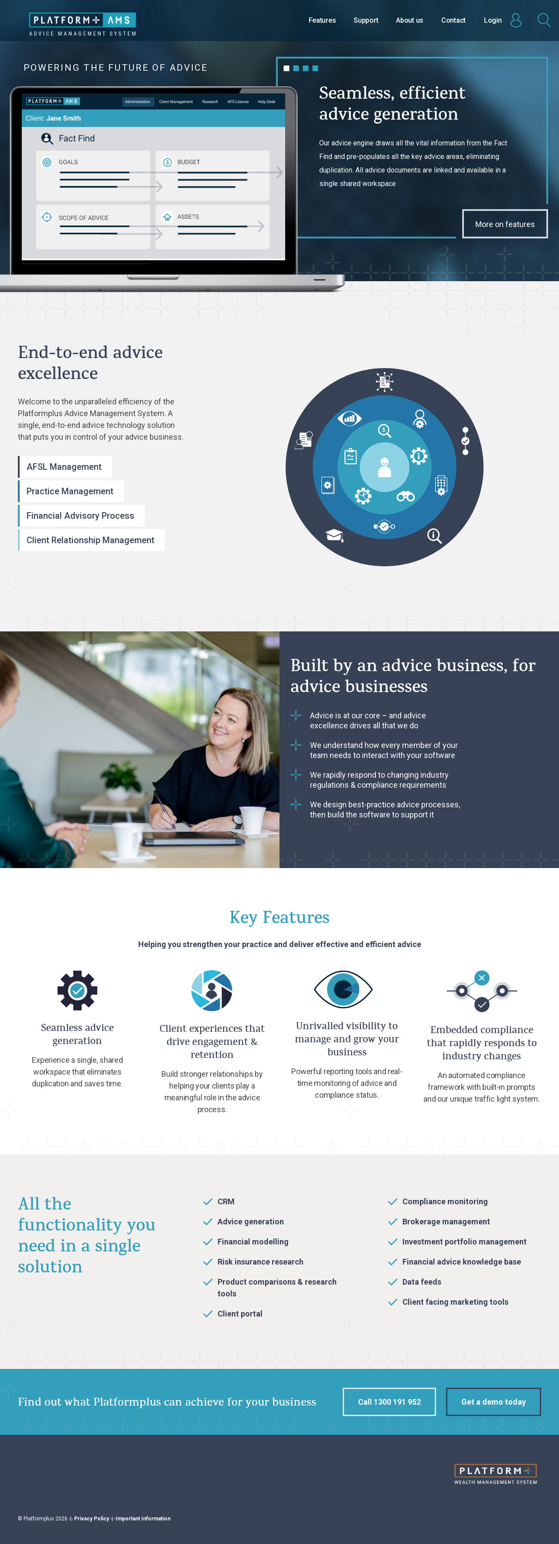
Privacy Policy (91, 1519)
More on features (505, 224)
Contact (453, 20)
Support (366, 20)
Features (322, 20)
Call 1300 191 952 (389, 1401)
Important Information (143, 1519)
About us (409, 20)
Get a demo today (493, 1401)
